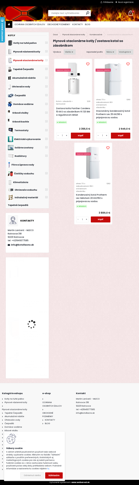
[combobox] (111, 52)
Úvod (55, 34)
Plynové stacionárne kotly (73, 34)
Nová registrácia (125, 2)
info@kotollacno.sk (22, 244)
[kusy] (62, 135)
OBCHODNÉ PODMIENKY (58, 24)
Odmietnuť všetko (32, 475)
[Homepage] (9, 24)
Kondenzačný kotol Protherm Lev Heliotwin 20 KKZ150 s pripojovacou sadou (91, 198)
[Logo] (24, 13)
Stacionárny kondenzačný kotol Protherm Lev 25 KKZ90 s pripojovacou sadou (113, 114)
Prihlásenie (108, 2)
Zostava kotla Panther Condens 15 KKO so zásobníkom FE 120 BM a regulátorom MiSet (73, 111)
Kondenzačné (96, 34)
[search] (87, 13)
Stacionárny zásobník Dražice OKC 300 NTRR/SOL (33, 304)
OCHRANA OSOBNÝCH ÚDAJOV (30, 24)
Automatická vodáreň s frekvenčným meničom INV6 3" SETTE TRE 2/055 (34, 366)
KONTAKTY (77, 24)
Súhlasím (53, 475)
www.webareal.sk (80, 482)
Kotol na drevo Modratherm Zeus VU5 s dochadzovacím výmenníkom (34, 335)
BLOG (87, 24)
